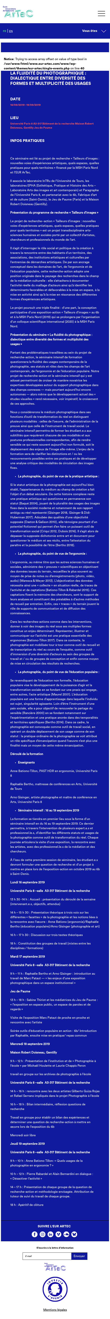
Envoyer (79, 1256)
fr (4, 31)
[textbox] (55, 476)
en (11, 31)
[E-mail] (47, 1256)
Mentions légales (55, 1309)
